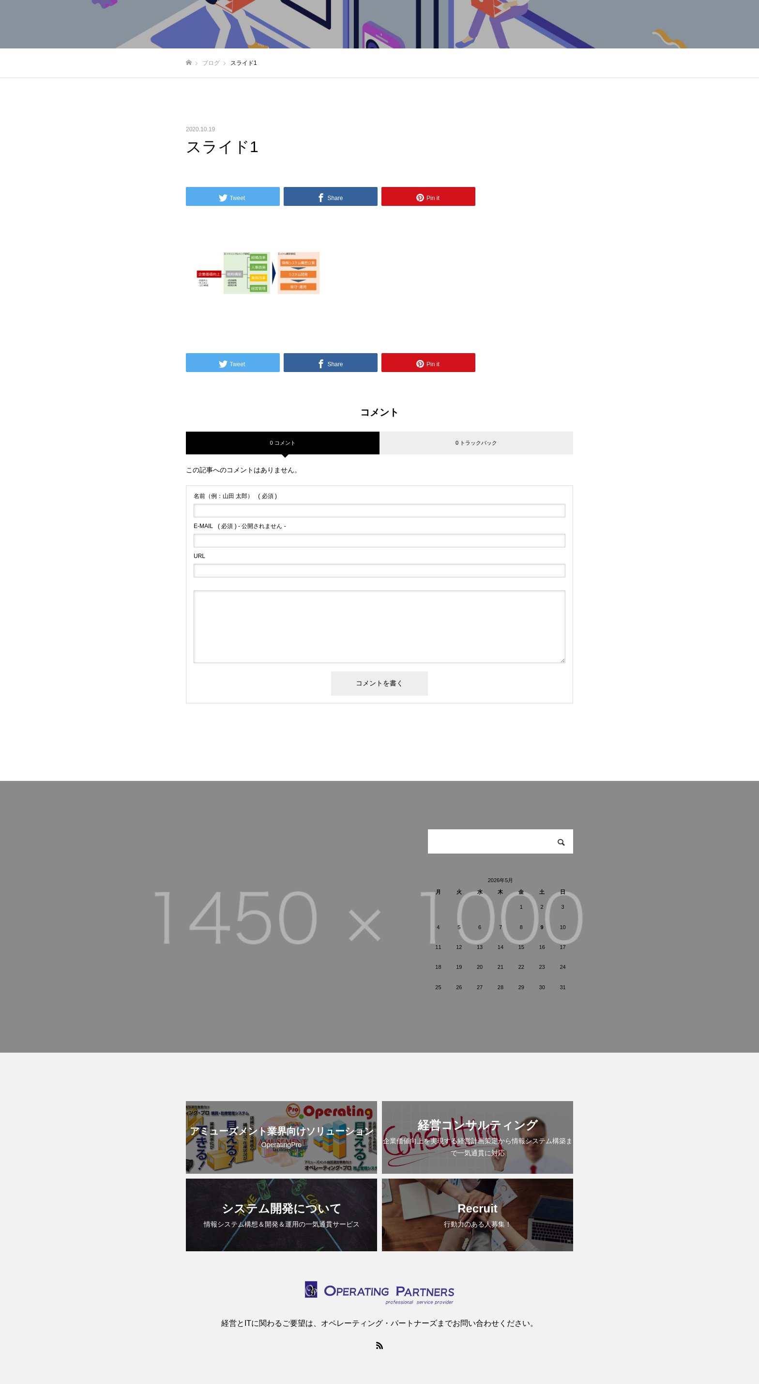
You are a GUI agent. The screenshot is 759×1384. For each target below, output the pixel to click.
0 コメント (282, 443)
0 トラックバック (476, 443)
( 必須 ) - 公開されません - (240, 526)
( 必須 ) (235, 496)
